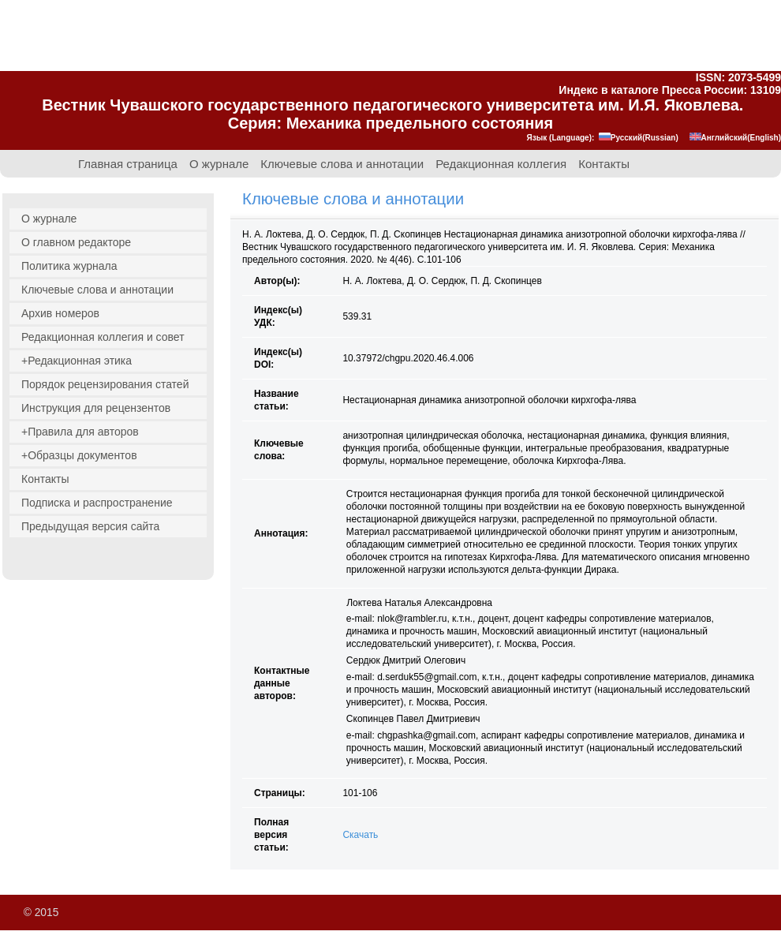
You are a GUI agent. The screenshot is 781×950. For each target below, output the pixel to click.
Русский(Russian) (638, 137)
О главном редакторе (76, 242)
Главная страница (128, 164)
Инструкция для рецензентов (95, 408)
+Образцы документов (79, 455)
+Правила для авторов (80, 431)
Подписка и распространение (97, 502)
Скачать (360, 834)
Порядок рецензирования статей (105, 384)
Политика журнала (69, 266)
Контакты (604, 164)
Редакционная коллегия (500, 164)
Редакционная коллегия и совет (103, 337)
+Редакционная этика (76, 360)
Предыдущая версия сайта (90, 526)
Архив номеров (60, 313)
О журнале (218, 164)
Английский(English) (735, 137)
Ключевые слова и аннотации (342, 164)
